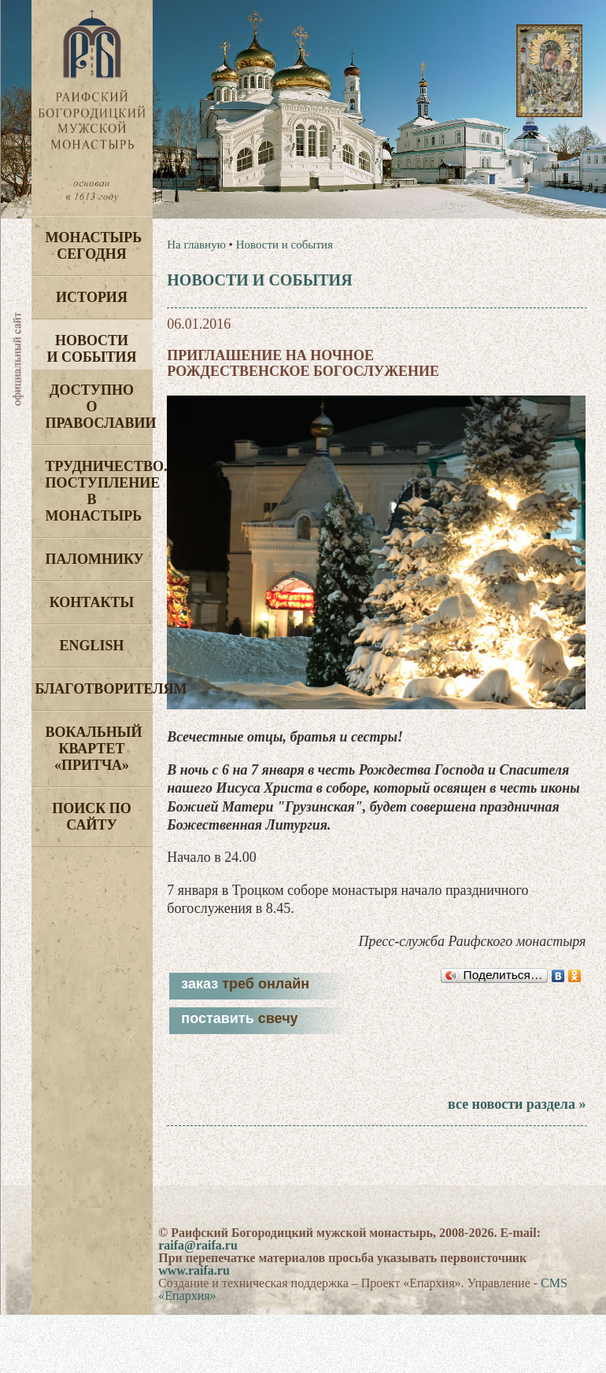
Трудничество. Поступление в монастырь (99, 491)
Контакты (92, 602)
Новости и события (91, 349)
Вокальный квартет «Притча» (94, 748)
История (91, 297)
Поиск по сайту (91, 817)
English (91, 645)
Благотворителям (94, 689)
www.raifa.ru (194, 1270)
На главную (196, 244)
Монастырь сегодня (94, 246)
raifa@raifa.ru (198, 1245)
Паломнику (95, 559)
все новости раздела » (517, 1104)
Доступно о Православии (99, 406)
